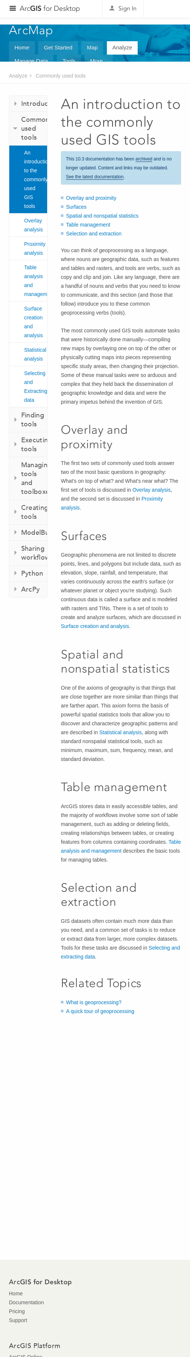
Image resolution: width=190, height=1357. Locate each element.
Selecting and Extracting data (35, 386)
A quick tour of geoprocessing (100, 1011)
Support (18, 1320)
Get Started (58, 47)
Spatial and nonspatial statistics (102, 216)
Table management (88, 225)
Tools (68, 61)
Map (92, 47)
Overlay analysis (33, 225)
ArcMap (31, 30)
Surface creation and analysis (33, 322)
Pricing (17, 1311)
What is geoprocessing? (93, 1002)
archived (143, 159)
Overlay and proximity (91, 198)
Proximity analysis (35, 248)
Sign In (127, 8)
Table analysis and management (35, 280)
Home (21, 47)
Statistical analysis (35, 354)
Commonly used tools (61, 76)
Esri (165, 9)
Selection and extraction (93, 234)
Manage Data (31, 61)
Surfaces (76, 207)
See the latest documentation (95, 176)
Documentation (26, 1302)
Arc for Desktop (50, 8)
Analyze (122, 47)
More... (99, 61)
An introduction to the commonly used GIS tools (35, 179)
